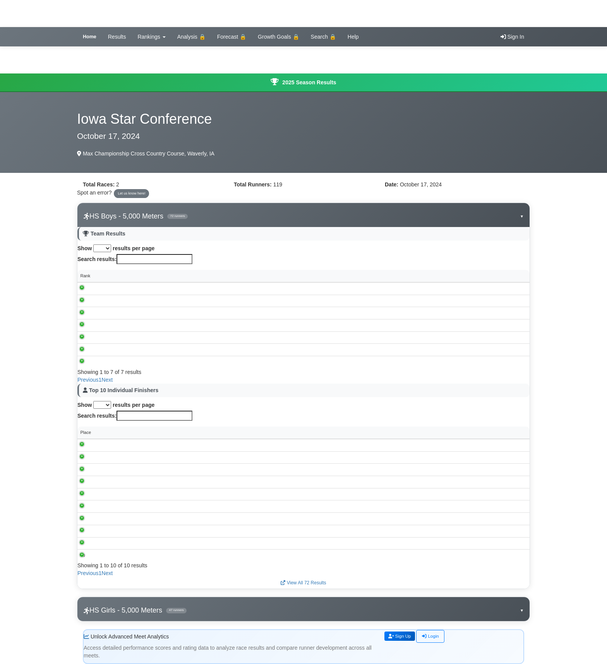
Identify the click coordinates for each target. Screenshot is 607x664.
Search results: (134, 259)
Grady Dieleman (128, 518)
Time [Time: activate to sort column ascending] (205, 432)
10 (83, 555)
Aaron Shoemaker (130, 530)
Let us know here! (131, 193)
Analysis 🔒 (191, 37)
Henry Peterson (127, 457)
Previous (87, 380)
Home (89, 36)
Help (353, 37)
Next (107, 380)
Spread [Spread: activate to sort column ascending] (487, 275)
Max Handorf (125, 482)
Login (437, 636)
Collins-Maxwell (129, 300)
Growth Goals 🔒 (278, 37)
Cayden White (126, 469)
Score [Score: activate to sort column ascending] (268, 275)
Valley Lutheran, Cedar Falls (141, 349)
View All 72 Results (303, 582)
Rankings (151, 37)
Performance (423, 432)
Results (117, 37)
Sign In (512, 37)
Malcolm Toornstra (130, 494)
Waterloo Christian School (139, 337)
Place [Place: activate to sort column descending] (86, 432)
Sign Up (402, 636)
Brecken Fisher (127, 506)
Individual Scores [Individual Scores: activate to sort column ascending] (316, 275)
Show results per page (115, 248)
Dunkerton (252, 457)
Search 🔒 (323, 37)
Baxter (121, 288)
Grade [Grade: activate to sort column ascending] (380, 432)
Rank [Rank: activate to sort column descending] (86, 275)
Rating (493, 432)
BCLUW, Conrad (130, 325)
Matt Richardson (128, 444)
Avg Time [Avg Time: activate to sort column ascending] (435, 275)
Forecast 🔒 (231, 37)
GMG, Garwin (128, 313)
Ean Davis (122, 543)
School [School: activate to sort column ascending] (121, 275)
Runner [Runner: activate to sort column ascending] (120, 432)
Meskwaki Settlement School (142, 362)
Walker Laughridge (130, 555)
